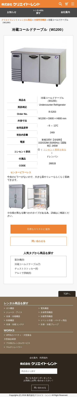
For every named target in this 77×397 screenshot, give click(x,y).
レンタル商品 (26, 20)
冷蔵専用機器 (40, 20)
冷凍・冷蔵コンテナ (15, 324)
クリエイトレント (9, 20)
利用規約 (44, 358)
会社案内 (65, 12)
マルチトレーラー (14, 347)
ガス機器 (10, 308)
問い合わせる (38, 241)
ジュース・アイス (14, 312)
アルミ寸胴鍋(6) (22, 273)
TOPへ (67, 294)
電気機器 (45, 308)
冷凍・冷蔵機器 (13, 316)
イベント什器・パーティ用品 (54, 320)
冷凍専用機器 (47, 312)
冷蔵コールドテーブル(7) (26, 264)
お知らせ (11, 12)
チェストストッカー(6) (25, 268)
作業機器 (10, 320)
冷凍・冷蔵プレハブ (50, 324)
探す (38, 11)
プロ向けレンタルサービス (18, 343)
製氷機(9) (18, 259)
